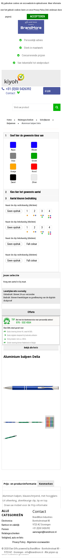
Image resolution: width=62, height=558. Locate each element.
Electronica (7, 520)
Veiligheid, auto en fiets (12, 537)
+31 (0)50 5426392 (18, 89)
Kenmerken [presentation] (46, 483)
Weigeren (53, 17)
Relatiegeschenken (25, 120)
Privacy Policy (18, 542)
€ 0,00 (47, 91)
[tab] (20, 484)
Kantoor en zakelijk (10, 525)
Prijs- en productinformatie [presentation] (20, 483)
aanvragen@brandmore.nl (45, 532)
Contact (10, 93)
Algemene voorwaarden (38, 542)
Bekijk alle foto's (31, 347)
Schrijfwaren (45, 120)
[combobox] (32, 107)
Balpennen (11, 123)
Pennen (5, 529)
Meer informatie (18, 17)
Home (9, 120)
